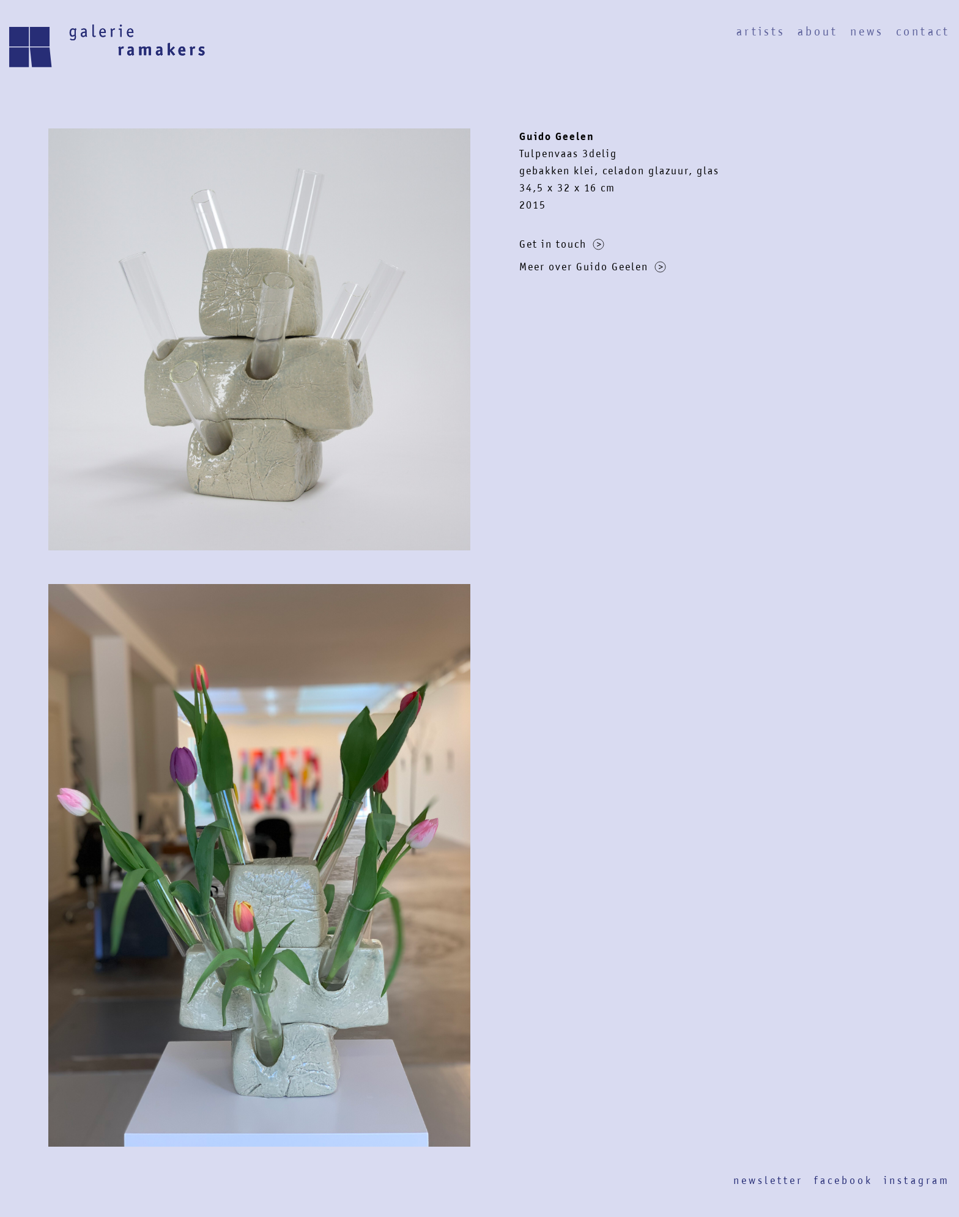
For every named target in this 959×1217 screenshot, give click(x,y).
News (867, 31)
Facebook (843, 1180)
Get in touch (561, 244)
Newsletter (768, 1180)
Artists (760, 31)
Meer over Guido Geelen (592, 267)
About (818, 31)
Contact (923, 31)
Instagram (917, 1180)
